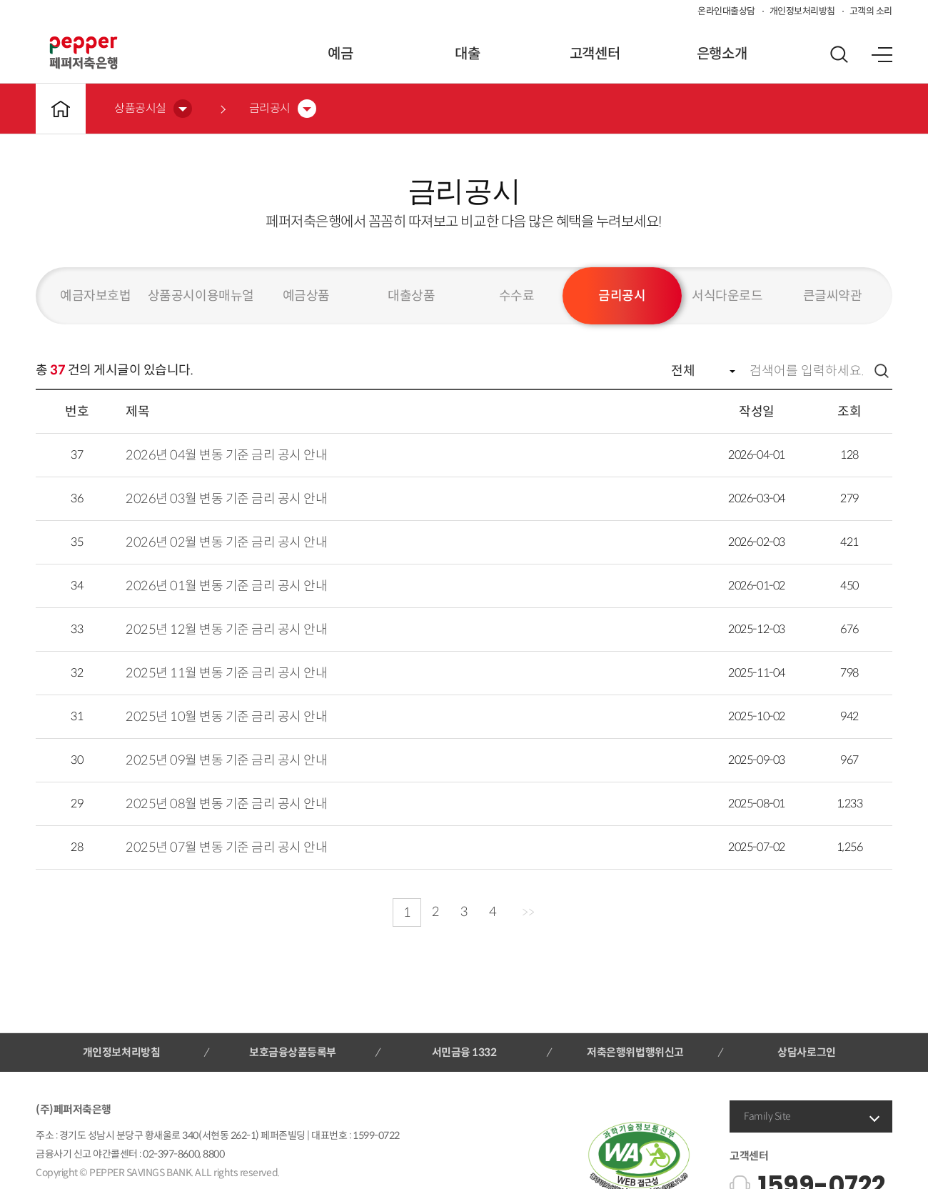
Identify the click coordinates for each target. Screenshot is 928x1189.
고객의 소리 (870, 11)
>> (528, 912)
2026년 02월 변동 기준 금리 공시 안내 (226, 542)
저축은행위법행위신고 (635, 1052)
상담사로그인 (806, 1052)
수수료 (517, 296)
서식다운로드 (727, 296)
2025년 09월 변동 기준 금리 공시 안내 (226, 760)
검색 (881, 371)
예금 (340, 54)
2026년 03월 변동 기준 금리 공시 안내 (226, 499)
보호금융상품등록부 (292, 1052)
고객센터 (595, 54)
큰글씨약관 (832, 296)
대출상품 (411, 296)
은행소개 (722, 54)
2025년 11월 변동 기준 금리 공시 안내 (226, 673)
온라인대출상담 (726, 11)
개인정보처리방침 (802, 11)
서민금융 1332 (464, 1052)
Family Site (767, 1116)
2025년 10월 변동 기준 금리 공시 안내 (226, 717)
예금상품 (306, 296)
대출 (467, 54)
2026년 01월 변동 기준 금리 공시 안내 (226, 586)
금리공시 (621, 296)
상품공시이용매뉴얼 (201, 296)
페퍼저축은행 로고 (83, 53)
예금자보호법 (95, 296)
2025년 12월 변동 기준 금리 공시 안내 (226, 629)
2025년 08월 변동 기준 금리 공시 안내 (226, 804)
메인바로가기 (61, 109)
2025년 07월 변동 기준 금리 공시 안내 (226, 847)
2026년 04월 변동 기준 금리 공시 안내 (226, 455)
